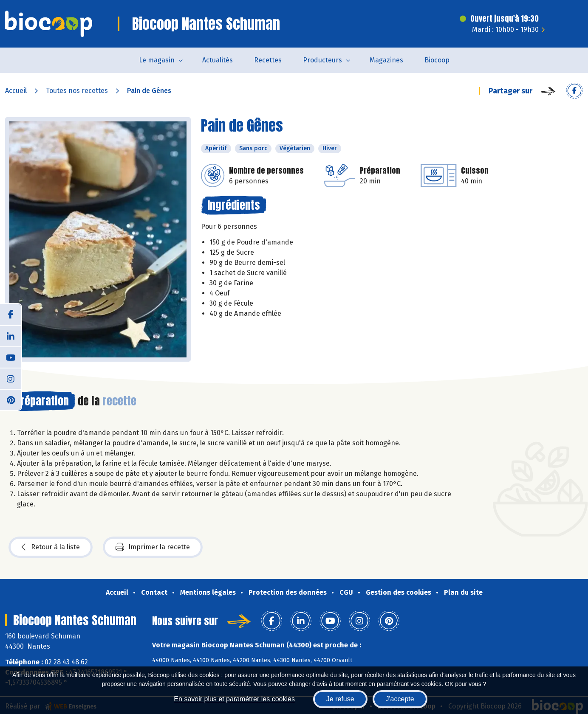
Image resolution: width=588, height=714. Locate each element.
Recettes (268, 60)
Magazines (386, 60)
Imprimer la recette (153, 547)
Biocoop (436, 60)
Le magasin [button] (157, 60)
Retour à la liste (50, 547)
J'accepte (400, 699)
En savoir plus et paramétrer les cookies (234, 699)
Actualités (217, 60)
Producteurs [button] (322, 60)
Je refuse (340, 699)
